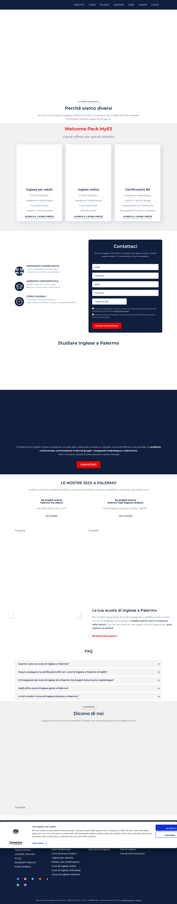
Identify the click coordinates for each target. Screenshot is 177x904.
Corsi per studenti (61, 841)
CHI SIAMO (21, 845)
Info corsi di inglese (99, 849)
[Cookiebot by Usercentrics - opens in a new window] (16, 899)
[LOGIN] (156, 4)
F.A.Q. (18, 858)
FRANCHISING (23, 850)
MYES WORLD (23, 866)
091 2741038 (125, 515)
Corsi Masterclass (61, 849)
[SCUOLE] (105, 4)
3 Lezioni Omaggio (130, 841)
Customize (156, 891)
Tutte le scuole (96, 845)
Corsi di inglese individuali (66, 870)
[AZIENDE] (119, 4)
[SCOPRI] (143, 4)
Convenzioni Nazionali (132, 853)
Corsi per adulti (60, 836)
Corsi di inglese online (64, 866)
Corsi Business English (64, 853)
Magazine (125, 836)
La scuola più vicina (99, 841)
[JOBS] (132, 4)
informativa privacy (122, 311)
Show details (38, 899)
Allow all (156, 884)
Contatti (92, 836)
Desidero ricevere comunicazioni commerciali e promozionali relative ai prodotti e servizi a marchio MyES (123, 316)
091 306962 (51, 515)
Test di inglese (128, 849)
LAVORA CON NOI (25, 854)
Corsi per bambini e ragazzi (67, 845)
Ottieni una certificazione (66, 862)
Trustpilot (20, 530)
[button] (88, 464)
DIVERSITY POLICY (25, 862)
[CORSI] (93, 4)
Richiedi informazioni (106, 326)
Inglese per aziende (62, 857)
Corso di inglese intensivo (66, 874)
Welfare (124, 845)
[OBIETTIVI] (80, 4)
